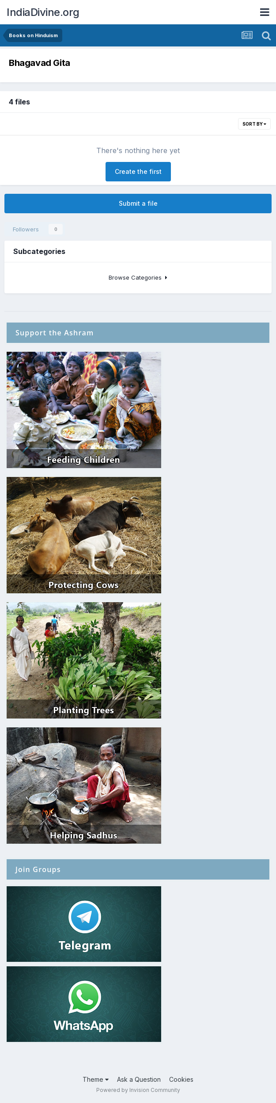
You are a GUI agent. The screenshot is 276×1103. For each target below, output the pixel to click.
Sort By (254, 124)
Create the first (138, 171)
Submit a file (138, 203)
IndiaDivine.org (43, 12)
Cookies (181, 1079)
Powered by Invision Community (138, 1090)
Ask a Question (139, 1079)
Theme (96, 1079)
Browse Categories (138, 277)
